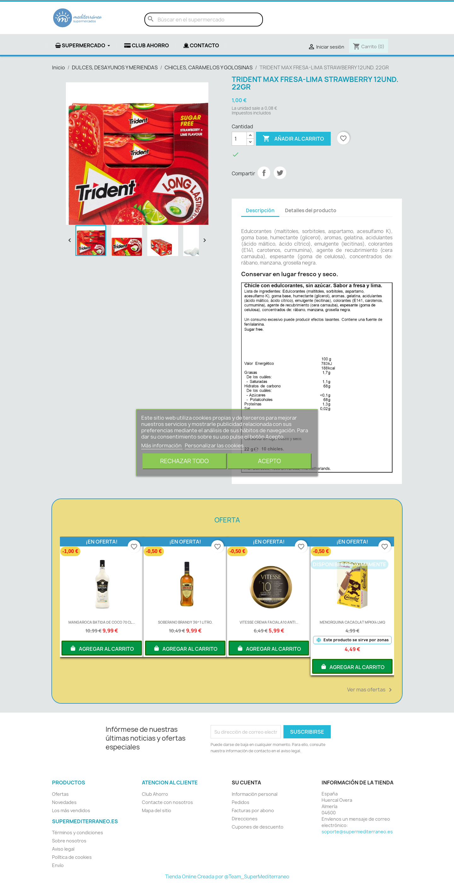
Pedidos (240, 802)
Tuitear (280, 172)
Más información (162, 445)
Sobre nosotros (69, 841)
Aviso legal (63, 849)
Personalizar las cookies (214, 445)
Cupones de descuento (257, 827)
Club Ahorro (155, 794)
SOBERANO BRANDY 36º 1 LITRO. (185, 622)
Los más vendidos (71, 810)
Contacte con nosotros (167, 802)
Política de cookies (72, 857)
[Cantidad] (239, 139)
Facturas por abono (253, 810)
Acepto (269, 461)
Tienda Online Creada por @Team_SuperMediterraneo (227, 876)
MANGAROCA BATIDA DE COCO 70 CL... (101, 622)
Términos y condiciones (77, 833)
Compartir (264, 172)
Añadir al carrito (293, 139)
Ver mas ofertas (370, 690)
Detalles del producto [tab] (310, 210)
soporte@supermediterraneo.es (357, 832)
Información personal (254, 794)
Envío (58, 865)
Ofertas (60, 794)
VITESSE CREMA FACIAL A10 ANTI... (269, 622)
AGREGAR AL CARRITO (102, 648)
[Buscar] (203, 19)
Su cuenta (246, 782)
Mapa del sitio (156, 810)
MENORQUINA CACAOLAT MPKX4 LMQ (352, 622)
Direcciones (245, 819)
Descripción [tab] (260, 210)
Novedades (64, 802)
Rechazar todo (184, 461)
